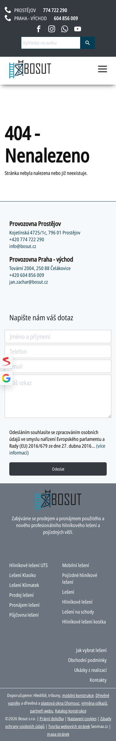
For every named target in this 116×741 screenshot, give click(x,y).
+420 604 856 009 (26, 275)
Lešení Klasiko (22, 575)
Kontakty (98, 680)
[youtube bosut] (77, 30)
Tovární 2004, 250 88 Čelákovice (40, 268)
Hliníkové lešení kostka (84, 621)
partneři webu (41, 711)
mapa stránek (58, 734)
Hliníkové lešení (77, 601)
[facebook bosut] (38, 30)
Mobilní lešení (75, 565)
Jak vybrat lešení (91, 650)
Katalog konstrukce (70, 711)
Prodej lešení (21, 595)
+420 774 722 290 (26, 239)
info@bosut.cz (22, 246)
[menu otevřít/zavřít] (102, 71)
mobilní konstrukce (78, 695)
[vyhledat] (87, 43)
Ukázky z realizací (90, 670)
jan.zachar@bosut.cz (28, 281)
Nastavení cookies (82, 718)
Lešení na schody (78, 611)
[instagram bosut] (51, 30)
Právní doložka (52, 718)
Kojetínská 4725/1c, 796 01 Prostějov (44, 232)
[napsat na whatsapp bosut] (64, 30)
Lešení (68, 591)
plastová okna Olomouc (60, 703)
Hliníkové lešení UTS (28, 565)
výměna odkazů (94, 703)
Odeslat (58, 469)
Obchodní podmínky (87, 660)
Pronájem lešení (24, 604)
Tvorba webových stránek (69, 726)
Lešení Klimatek (24, 585)
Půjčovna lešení (24, 614)
